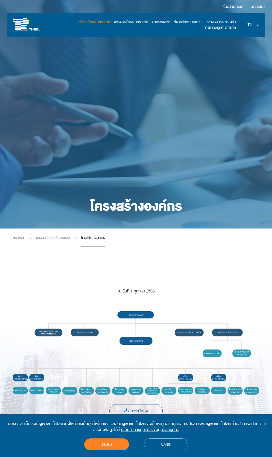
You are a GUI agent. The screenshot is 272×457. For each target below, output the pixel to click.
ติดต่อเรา (257, 6)
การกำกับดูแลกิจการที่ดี (220, 27)
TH (253, 25)
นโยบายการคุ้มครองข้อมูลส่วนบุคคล (150, 429)
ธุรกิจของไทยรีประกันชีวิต (131, 22)
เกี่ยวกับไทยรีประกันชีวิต (94, 22)
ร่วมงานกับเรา (234, 6)
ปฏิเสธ (166, 444)
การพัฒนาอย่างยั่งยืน (221, 22)
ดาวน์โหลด (136, 411)
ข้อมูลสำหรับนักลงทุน (188, 22)
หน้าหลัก (19, 238)
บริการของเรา (161, 22)
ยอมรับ (106, 444)
